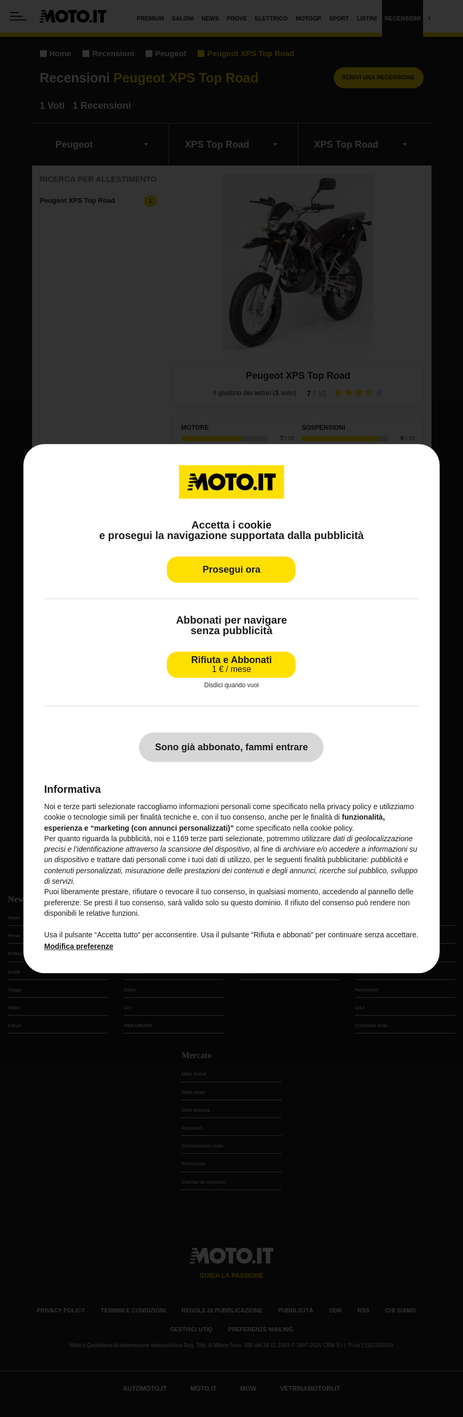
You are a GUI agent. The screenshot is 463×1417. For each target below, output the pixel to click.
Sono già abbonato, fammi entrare (231, 747)
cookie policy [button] (331, 828)
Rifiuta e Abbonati (231, 664)
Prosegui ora (231, 569)
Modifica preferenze (78, 946)
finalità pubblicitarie (335, 860)
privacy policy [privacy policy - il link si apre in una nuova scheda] (349, 806)
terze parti (207, 838)
